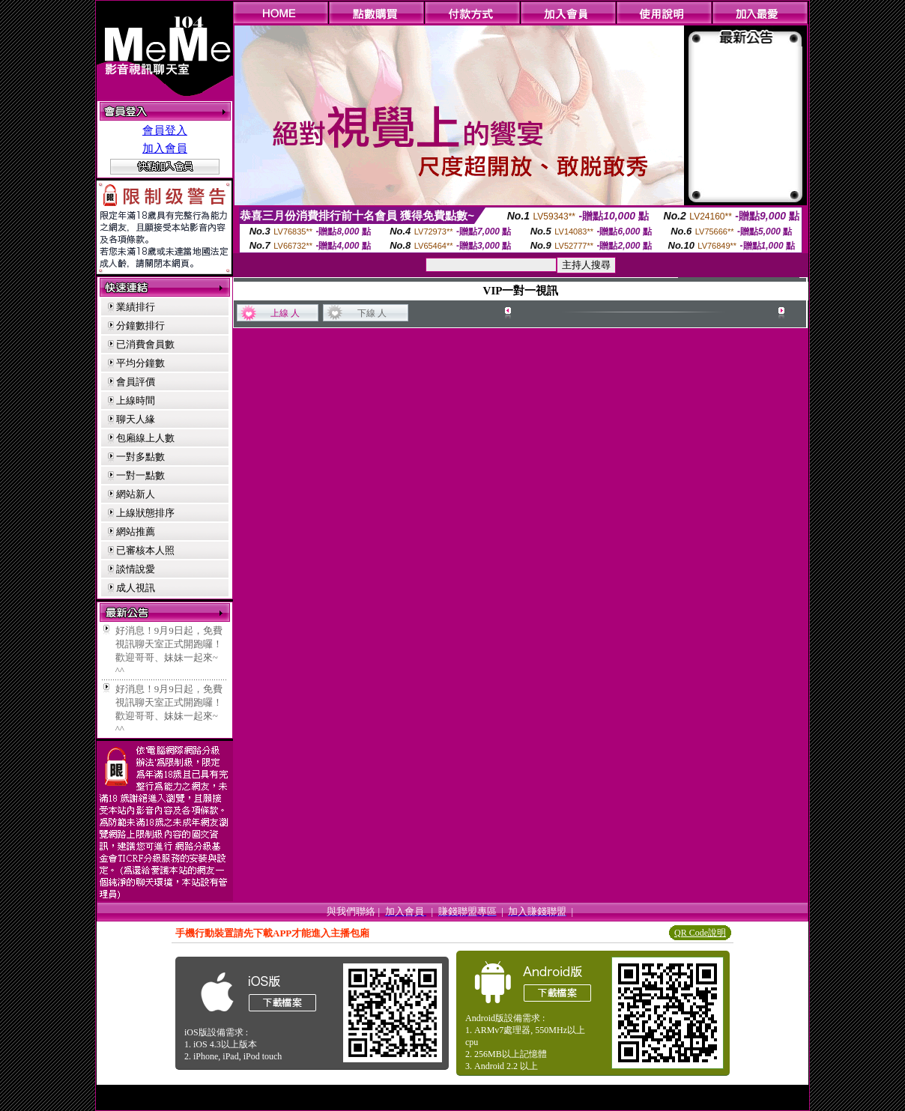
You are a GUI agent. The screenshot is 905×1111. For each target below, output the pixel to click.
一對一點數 (140, 475)
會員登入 (164, 130)
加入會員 (164, 148)
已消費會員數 (145, 344)
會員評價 (135, 381)
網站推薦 (135, 531)
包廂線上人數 (145, 438)
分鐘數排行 (140, 325)
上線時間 (135, 400)
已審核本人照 (145, 550)
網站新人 (135, 494)
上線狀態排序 (145, 512)
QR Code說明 (700, 932)
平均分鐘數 (140, 363)
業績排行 (135, 306)
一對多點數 (140, 456)
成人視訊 (135, 587)
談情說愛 (135, 569)
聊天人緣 (135, 419)
